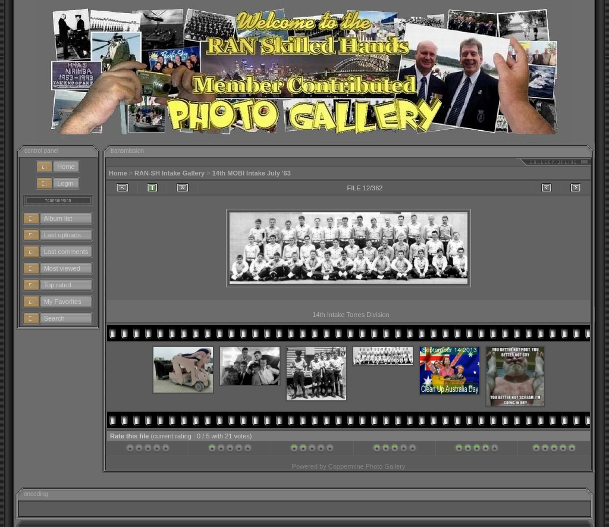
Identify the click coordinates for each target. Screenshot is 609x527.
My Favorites (62, 301)
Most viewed (62, 268)
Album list (58, 218)
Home (65, 166)
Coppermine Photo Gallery (367, 466)
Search (54, 318)
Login (65, 183)
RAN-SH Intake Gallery (169, 173)
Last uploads (62, 235)
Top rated (57, 284)
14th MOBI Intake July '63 (251, 173)
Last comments (66, 251)
